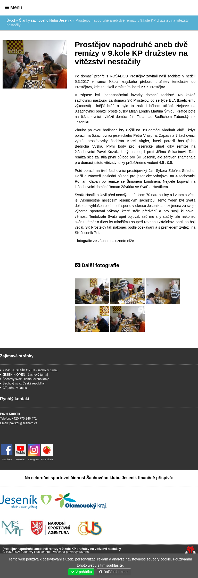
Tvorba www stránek (190, 550)
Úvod (180, 7)
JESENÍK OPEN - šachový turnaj (25, 374)
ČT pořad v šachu (15, 388)
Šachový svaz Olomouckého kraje (26, 379)
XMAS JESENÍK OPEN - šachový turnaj (30, 370)
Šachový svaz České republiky (24, 383)
